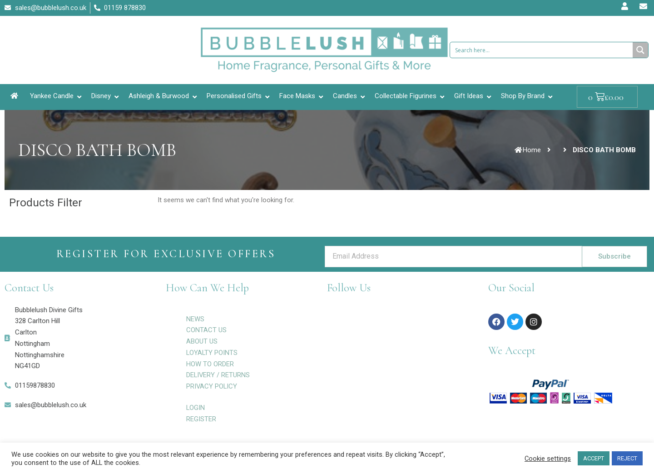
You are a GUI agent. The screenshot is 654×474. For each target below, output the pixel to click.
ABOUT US (202, 341)
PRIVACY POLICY (212, 386)
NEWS (195, 319)
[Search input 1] (542, 50)
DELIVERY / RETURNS (218, 375)
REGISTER (201, 419)
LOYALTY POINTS (212, 353)
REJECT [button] (627, 458)
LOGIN (195, 408)
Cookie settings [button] (548, 458)
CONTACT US (206, 330)
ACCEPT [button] (593, 458)
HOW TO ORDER (210, 364)
